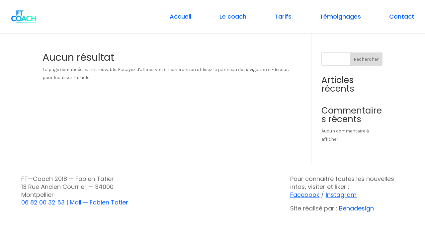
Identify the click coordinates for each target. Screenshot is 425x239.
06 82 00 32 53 (43, 202)
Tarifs (283, 17)
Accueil (180, 17)
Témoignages (340, 17)
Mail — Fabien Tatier (99, 202)
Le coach (232, 17)
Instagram (341, 195)
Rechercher (366, 59)
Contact (401, 17)
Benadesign (356, 208)
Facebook (304, 195)
